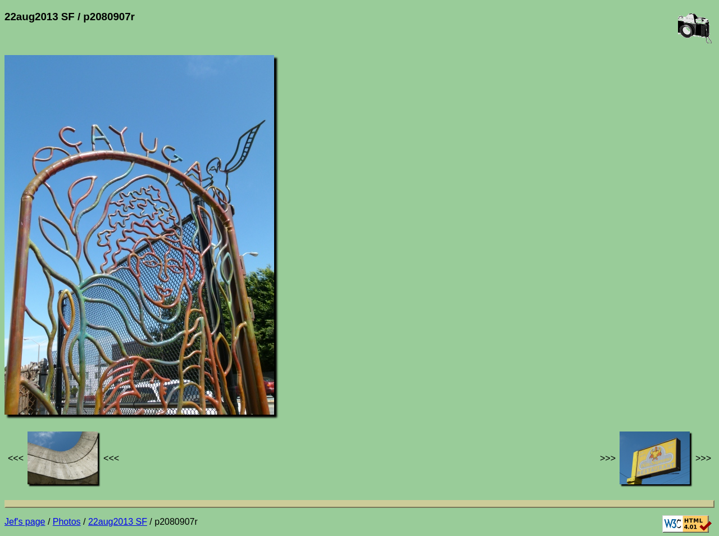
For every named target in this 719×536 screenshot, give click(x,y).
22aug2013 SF (117, 521)
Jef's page (24, 521)
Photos (67, 521)
